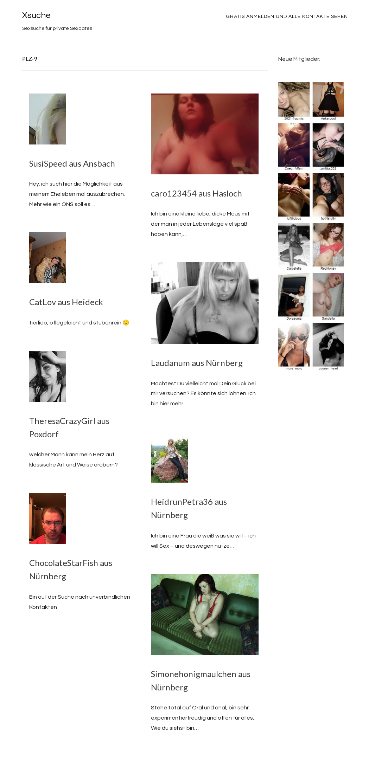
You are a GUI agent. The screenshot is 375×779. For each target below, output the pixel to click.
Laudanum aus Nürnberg (197, 363)
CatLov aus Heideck (66, 302)
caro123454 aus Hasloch (196, 193)
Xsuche (36, 15)
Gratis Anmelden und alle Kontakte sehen (287, 16)
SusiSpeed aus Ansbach (72, 163)
